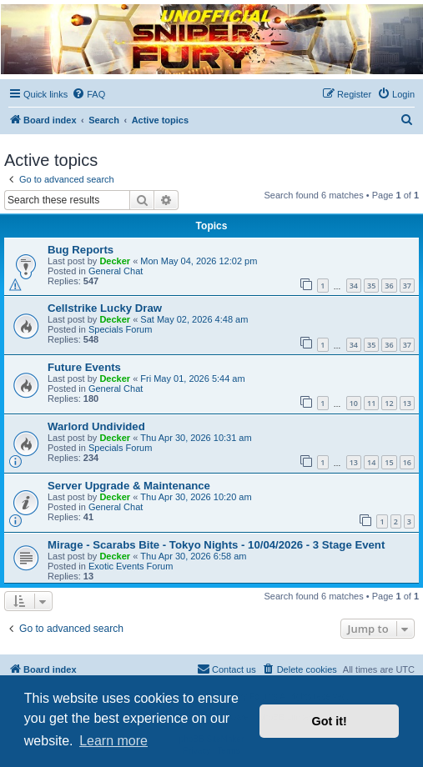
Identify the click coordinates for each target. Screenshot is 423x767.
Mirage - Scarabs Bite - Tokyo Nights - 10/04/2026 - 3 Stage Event (216, 545)
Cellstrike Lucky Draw (105, 308)
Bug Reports (80, 249)
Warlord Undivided (96, 426)
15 (389, 462)
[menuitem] (88, 94)
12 (389, 403)
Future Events (84, 367)
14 (371, 462)
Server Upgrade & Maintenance (129, 485)
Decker (114, 261)
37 (407, 285)
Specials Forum (120, 329)
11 (371, 403)
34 (354, 285)
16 (407, 462)
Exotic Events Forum (130, 566)
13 (407, 403)
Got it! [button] (329, 721)
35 (371, 285)
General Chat (115, 271)
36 (389, 285)
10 (354, 403)
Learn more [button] (113, 741)
